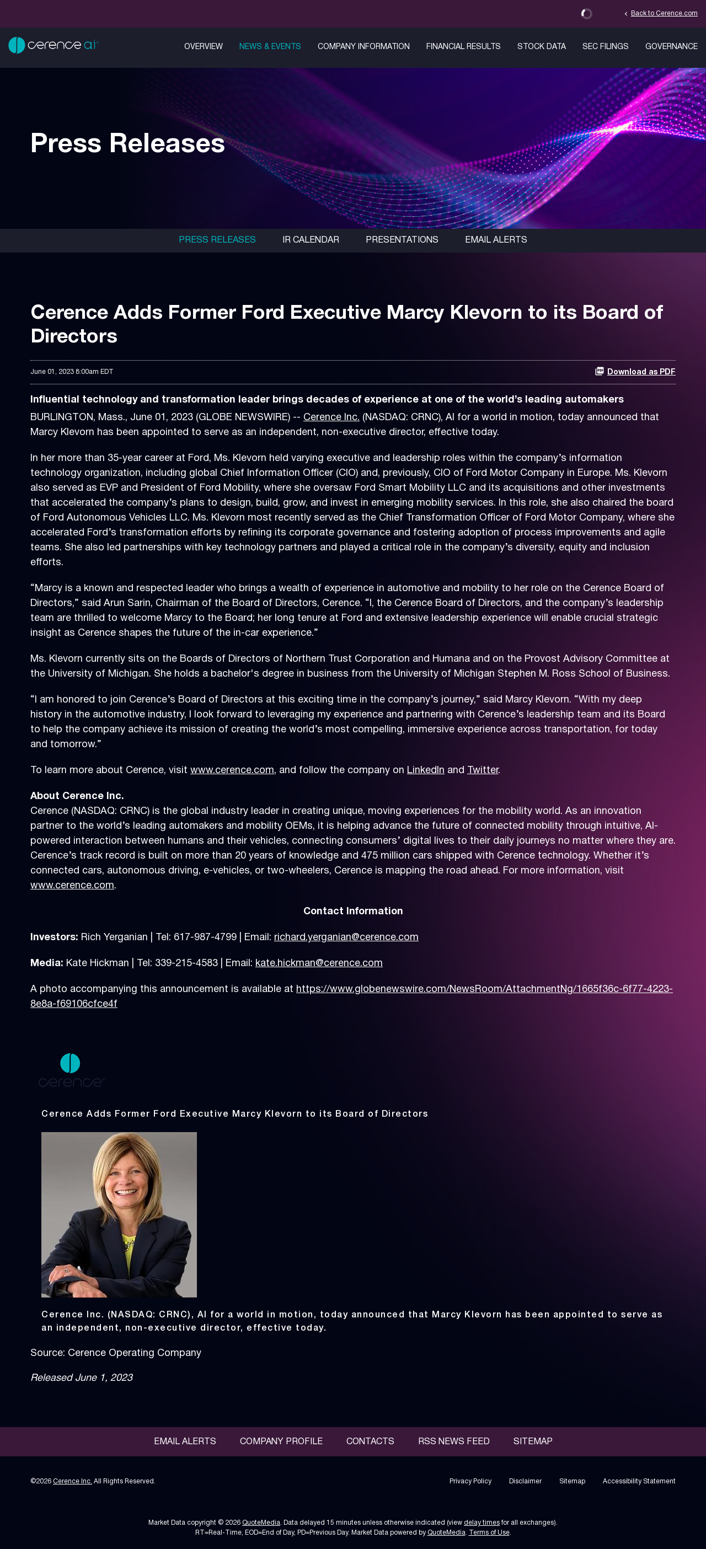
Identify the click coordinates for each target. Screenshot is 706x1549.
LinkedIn (426, 770)
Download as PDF (635, 371)
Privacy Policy (470, 1481)
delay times (482, 1523)
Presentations (402, 240)
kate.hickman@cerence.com (319, 963)
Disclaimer (525, 1481)
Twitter (482, 770)
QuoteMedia (261, 1523)
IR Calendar (310, 240)
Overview (203, 47)
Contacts (370, 1442)
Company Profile (281, 1442)
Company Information (364, 47)
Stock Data (541, 47)
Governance (671, 47)
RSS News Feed (454, 1442)
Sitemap (533, 1442)
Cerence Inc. (331, 417)
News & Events (270, 47)
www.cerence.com (232, 770)
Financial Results (463, 47)
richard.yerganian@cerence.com (346, 937)
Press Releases (217, 240)
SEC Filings (605, 47)
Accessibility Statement (639, 1481)
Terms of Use (489, 1533)
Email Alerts (496, 240)
